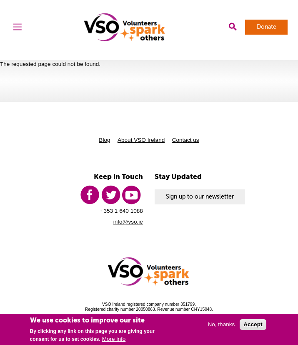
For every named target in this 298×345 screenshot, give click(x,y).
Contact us (185, 140)
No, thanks (221, 324)
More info (114, 339)
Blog (104, 140)
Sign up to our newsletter (200, 197)
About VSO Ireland (141, 140)
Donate (266, 27)
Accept (252, 324)
